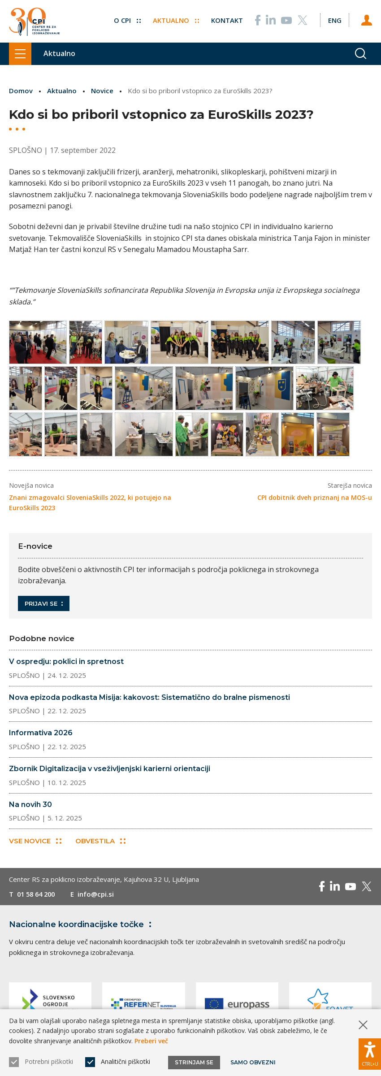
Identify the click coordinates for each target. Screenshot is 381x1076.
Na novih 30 (30, 807)
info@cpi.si (100, 896)
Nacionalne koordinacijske (82, 927)
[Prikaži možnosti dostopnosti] (370, 1053)
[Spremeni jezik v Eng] (334, 19)
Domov (21, 90)
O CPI (126, 19)
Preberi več (151, 1041)
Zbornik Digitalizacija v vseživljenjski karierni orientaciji (109, 771)
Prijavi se (44, 606)
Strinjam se (194, 1062)
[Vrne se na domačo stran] (34, 21)
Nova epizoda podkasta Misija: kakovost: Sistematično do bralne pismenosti (149, 700)
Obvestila (100, 843)
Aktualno (175, 19)
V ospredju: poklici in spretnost (66, 664)
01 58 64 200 (38, 896)
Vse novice (35, 843)
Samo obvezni (253, 1062)
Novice (102, 90)
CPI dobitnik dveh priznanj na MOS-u (314, 500)
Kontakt (226, 19)
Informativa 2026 (41, 735)
